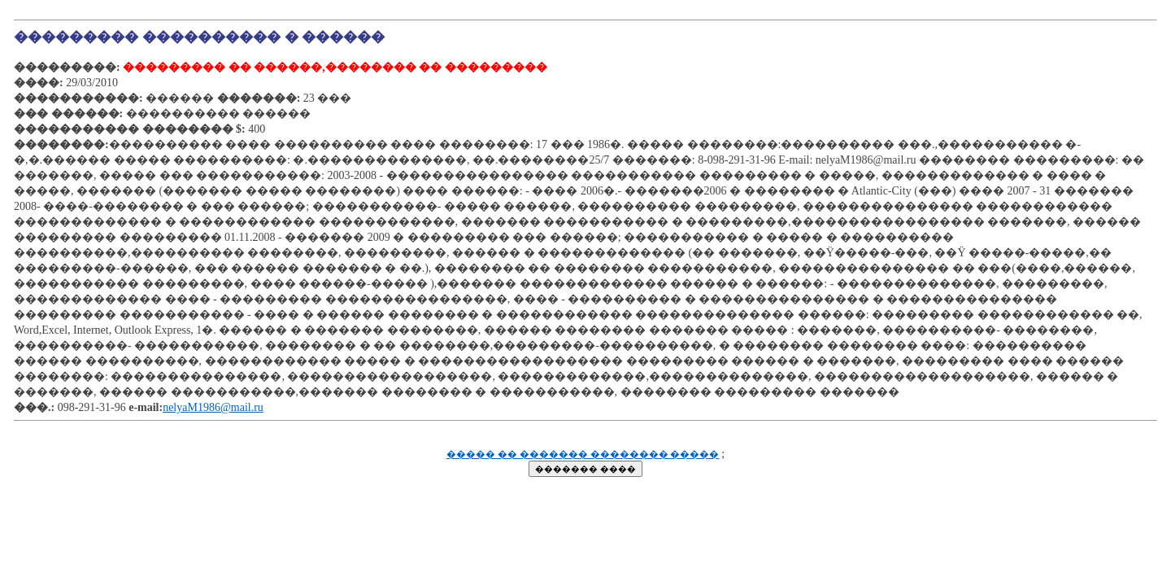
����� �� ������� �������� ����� (583, 454)
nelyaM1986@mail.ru (213, 407)
